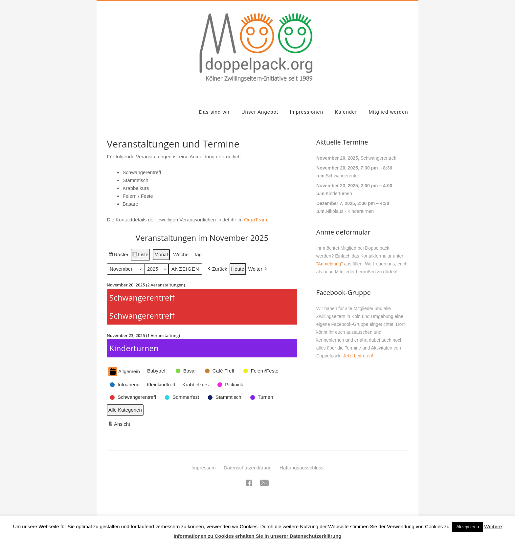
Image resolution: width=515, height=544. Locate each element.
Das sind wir (214, 112)
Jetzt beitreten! (358, 355)
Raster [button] (118, 255)
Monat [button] (161, 254)
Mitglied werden (388, 112)
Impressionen (306, 112)
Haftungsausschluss (302, 467)
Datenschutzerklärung (248, 467)
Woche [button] (181, 254)
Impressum (203, 467)
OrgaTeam (255, 219)
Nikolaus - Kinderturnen (349, 211)
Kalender (346, 112)
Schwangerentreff (378, 158)
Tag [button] (198, 254)
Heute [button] (237, 269)
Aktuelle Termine (342, 142)
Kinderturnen (338, 193)
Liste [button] (140, 255)
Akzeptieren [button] (467, 526)
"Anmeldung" (329, 263)
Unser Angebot (259, 112)
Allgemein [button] (124, 371)
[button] (217, 269)
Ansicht (120, 425)
